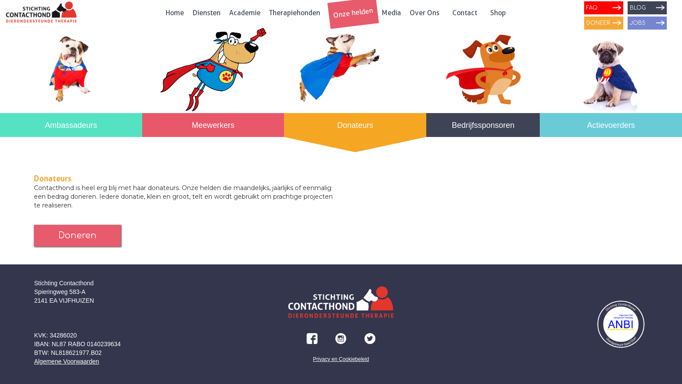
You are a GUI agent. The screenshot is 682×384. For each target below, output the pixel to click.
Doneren (77, 235)
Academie (245, 13)
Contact (464, 13)
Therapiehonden (294, 13)
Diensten (207, 13)
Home (175, 13)
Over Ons (424, 13)
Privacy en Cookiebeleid (341, 359)
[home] (41, 15)
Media (391, 13)
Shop (498, 13)
